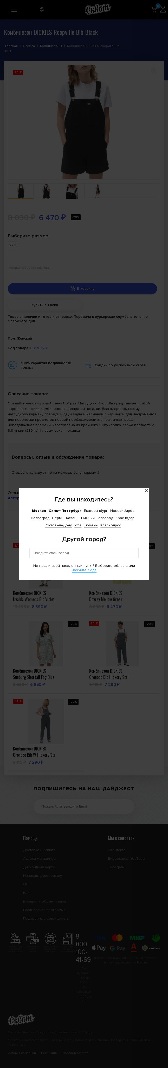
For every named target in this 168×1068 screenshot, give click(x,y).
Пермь (57, 518)
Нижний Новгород (97, 518)
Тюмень (91, 525)
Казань (72, 518)
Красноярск (110, 525)
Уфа (77, 525)
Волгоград (40, 518)
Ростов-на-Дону (58, 525)
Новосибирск (122, 510)
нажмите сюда (84, 570)
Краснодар (125, 518)
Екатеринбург (96, 510)
